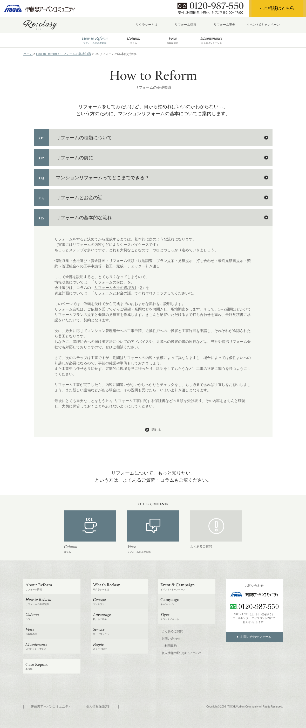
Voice (131, 546)
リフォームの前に (109, 282)
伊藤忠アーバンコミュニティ (51, 706)
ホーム (28, 54)
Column (70, 546)
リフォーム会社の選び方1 (115, 288)
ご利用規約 (169, 646)
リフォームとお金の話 (112, 293)
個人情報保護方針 (98, 706)
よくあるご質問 (201, 546)
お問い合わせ (170, 638)
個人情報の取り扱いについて (181, 653)
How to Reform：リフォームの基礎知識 (63, 54)
